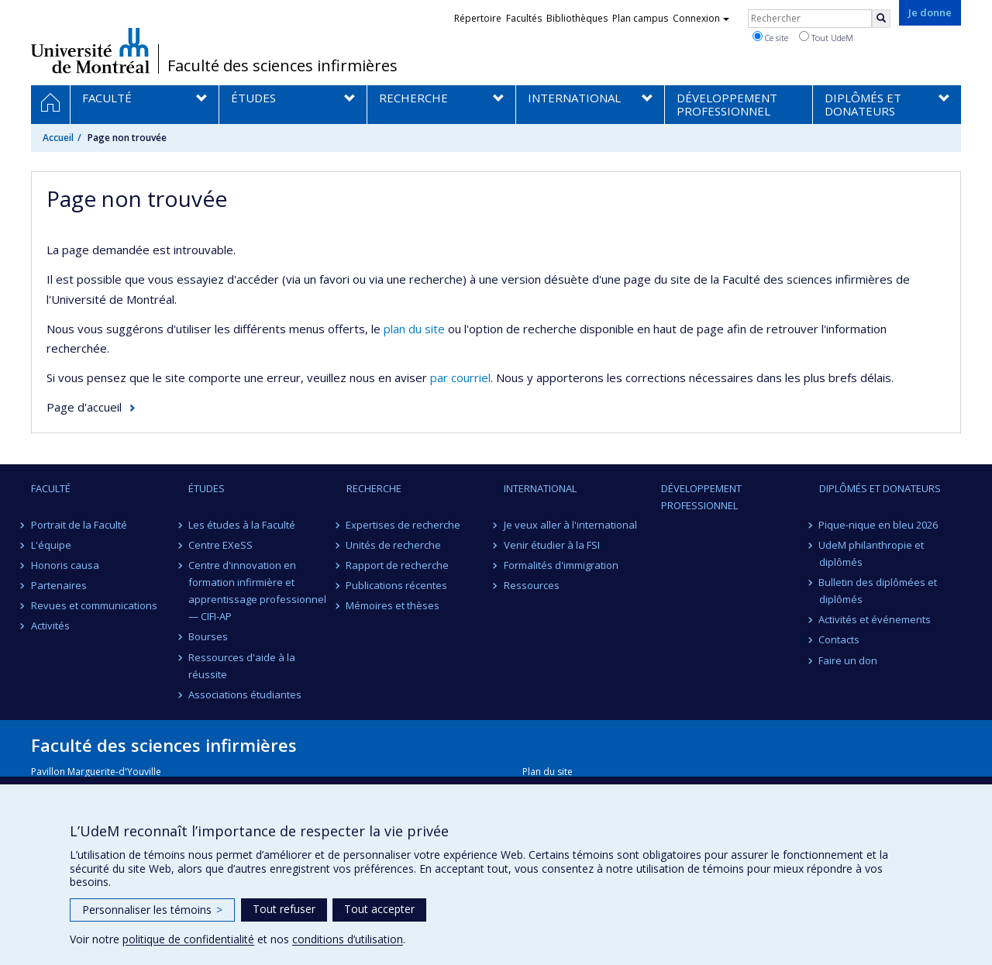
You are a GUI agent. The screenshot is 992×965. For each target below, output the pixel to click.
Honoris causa (65, 565)
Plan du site (547, 771)
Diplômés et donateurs (880, 488)
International (540, 488)
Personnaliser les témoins (152, 909)
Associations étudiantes (244, 694)
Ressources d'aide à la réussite (241, 665)
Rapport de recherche (398, 565)
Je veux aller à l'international (570, 525)
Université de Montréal (90, 50)
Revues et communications (94, 605)
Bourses (208, 636)
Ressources (532, 585)
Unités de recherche (394, 545)
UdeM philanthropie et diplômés (872, 553)
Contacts (839, 639)
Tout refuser (284, 908)
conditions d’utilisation (347, 939)
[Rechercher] (881, 18)
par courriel (460, 377)
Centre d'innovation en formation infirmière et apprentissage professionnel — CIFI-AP (257, 590)
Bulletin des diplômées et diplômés (878, 590)
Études (206, 488)
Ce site (770, 37)
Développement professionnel (701, 496)
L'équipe (51, 545)
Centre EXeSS (220, 545)
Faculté (51, 488)
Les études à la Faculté (241, 525)
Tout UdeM (826, 37)
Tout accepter (379, 908)
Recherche (373, 488)
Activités (50, 625)
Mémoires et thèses (393, 605)
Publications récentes (397, 585)
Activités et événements (875, 619)
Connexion (701, 18)
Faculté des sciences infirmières (282, 66)
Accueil (58, 137)
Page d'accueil (84, 407)
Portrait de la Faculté (79, 525)
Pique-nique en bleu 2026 (879, 525)
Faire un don (848, 660)
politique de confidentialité (188, 939)
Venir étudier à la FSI (552, 545)
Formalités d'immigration (561, 565)
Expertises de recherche (403, 525)
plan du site (414, 328)
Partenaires (59, 585)
